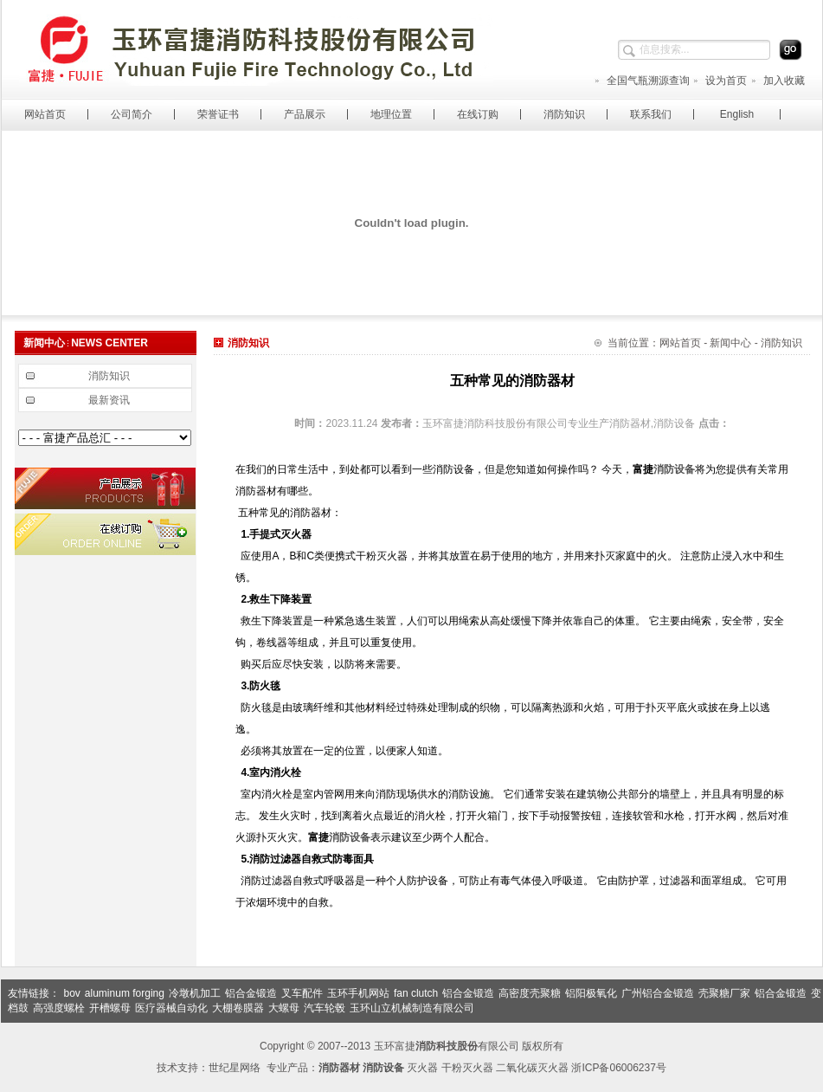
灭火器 (422, 1068)
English (737, 114)
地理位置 (391, 114)
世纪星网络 (234, 1068)
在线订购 (477, 114)
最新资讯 (109, 400)
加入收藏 (777, 80)
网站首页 (45, 114)
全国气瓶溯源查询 (642, 80)
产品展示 (304, 114)
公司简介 (131, 114)
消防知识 (564, 114)
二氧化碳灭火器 (532, 1068)
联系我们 (651, 114)
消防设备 (674, 469)
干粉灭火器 (467, 1068)
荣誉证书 (218, 114)
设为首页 (719, 80)
